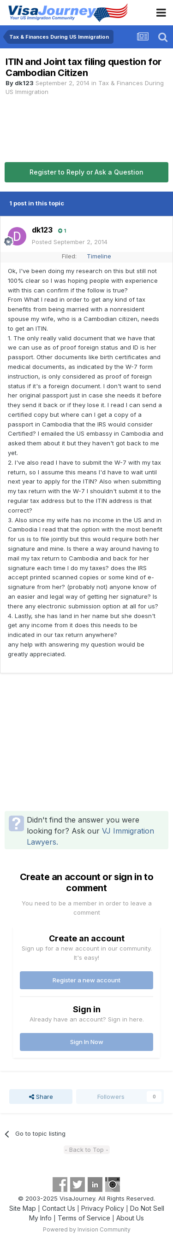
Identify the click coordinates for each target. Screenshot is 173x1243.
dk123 (24, 83)
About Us (130, 1218)
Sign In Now (86, 1041)
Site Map (22, 1208)
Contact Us (58, 1208)
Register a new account (86, 980)
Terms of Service (84, 1218)
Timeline (99, 256)
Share (41, 1096)
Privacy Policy (102, 1208)
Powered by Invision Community (87, 1229)
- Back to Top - (86, 1149)
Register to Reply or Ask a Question (86, 172)
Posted (69, 241)
